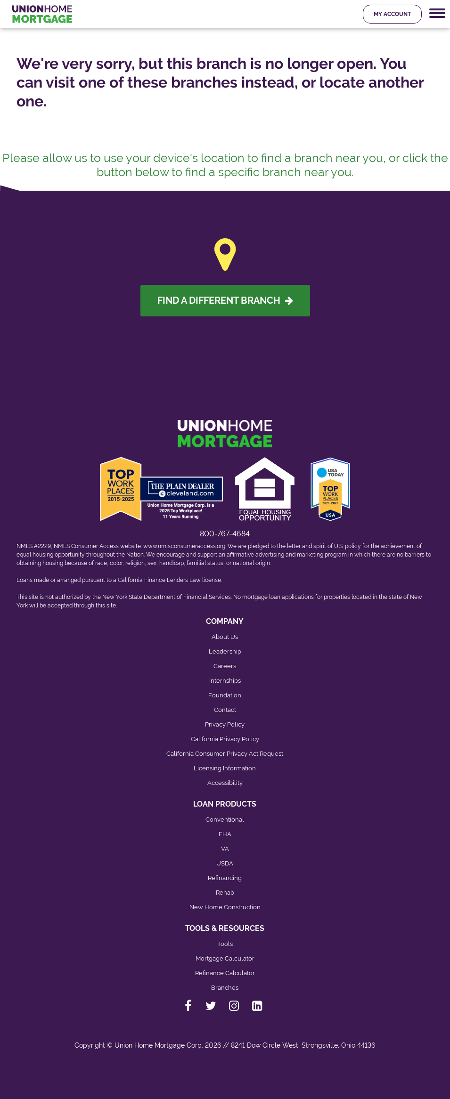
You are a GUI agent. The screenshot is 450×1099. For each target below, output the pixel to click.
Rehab (225, 892)
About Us (225, 636)
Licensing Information (225, 768)
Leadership (225, 651)
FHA (225, 834)
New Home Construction (225, 907)
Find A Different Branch (225, 300)
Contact (225, 709)
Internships (225, 680)
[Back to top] (225, 1074)
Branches (224, 987)
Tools (225, 943)
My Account (392, 14)
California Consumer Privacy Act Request (224, 753)
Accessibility (225, 782)
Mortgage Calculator (225, 958)
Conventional (224, 819)
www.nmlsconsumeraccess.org (184, 546)
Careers (224, 666)
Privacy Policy (225, 724)
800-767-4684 (225, 533)
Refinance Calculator (225, 973)
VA (225, 848)
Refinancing (225, 877)
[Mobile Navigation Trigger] (437, 13)
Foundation (224, 695)
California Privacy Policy (225, 739)
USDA (224, 863)
